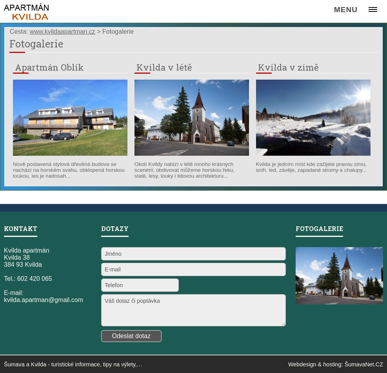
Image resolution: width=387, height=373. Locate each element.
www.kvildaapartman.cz (62, 31)
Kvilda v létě (164, 67)
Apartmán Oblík (49, 67)
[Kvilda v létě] (191, 153)
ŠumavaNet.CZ (364, 364)
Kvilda (38, 364)
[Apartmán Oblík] (70, 153)
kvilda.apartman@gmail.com (43, 300)
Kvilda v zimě (288, 67)
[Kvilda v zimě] (313, 153)
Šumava (14, 364)
